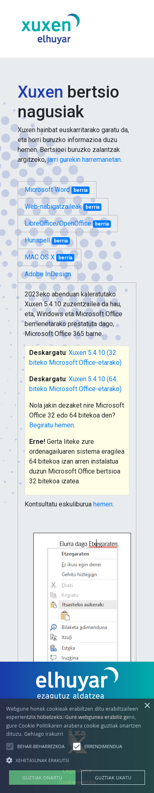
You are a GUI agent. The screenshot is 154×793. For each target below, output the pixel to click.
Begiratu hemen (51, 425)
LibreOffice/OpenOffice (68, 223)
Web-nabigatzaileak (63, 207)
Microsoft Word (57, 190)
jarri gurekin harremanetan (84, 159)
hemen (103, 504)
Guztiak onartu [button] (42, 777)
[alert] (77, 746)
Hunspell (47, 240)
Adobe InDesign (48, 274)
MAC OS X (49, 257)
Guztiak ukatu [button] (113, 777)
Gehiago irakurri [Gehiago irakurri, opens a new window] (43, 733)
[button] (10, 746)
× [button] (147, 706)
